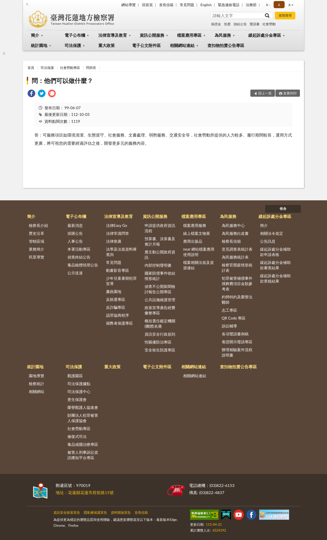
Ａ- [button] (267, 5)
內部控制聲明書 (158, 265)
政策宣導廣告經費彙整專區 (160, 310)
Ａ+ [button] (290, 5)
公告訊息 (267, 241)
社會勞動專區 (70, 68)
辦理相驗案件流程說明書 (237, 352)
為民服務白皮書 (235, 233)
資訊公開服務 (152, 35)
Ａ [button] (279, 5)
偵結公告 (240, 24)
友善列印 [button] (290, 93)
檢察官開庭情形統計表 (237, 268)
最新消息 (75, 225)
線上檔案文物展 (196, 233)
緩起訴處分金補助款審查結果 (275, 265)
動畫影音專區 (117, 270)
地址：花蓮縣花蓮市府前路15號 (85, 492)
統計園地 (39, 45)
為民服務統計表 (235, 257)
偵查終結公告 (78, 257)
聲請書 (255, 24)
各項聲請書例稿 (235, 334)
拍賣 (227, 24)
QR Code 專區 (234, 318)
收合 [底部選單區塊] (283, 208)
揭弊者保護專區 (119, 323)
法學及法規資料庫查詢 (121, 252)
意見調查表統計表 (237, 249)
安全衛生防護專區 (160, 350)
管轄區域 (36, 241)
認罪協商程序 (117, 315)
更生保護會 (77, 399)
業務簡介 (36, 249)
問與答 (91, 68)
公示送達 (75, 273)
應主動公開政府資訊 (160, 255)
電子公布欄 (75, 35)
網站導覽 (128, 5)
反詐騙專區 (115, 307)
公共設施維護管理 (160, 299)
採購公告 (75, 233)
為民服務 (223, 35)
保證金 (216, 24)
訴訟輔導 (229, 326)
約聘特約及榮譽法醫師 (237, 299)
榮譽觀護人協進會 (82, 407)
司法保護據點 (78, 383)
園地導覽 (36, 375)
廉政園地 (113, 291)
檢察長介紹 (38, 225)
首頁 (31, 68)
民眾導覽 (36, 257)
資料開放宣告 (121, 512)
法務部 (251, 5)
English (206, 5)
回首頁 (147, 5)
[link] (31, 94)
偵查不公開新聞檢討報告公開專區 (160, 289)
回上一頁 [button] (265, 93)
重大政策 (106, 45)
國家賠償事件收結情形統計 (160, 276)
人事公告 (75, 241)
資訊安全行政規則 (160, 334)
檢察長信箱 (231, 241)
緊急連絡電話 (228, 5)
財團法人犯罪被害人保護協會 (82, 418)
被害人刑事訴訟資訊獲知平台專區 (82, 455)
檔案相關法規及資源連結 (198, 265)
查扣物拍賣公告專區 (225, 45)
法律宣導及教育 (112, 35)
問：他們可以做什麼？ (62, 80)
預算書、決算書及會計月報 (160, 241)
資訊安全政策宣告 (66, 512)
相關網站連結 (182, 45)
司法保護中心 (78, 391)
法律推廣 (113, 241)
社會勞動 (269, 24)
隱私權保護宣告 (95, 512)
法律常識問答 (117, 233)
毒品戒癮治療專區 (82, 444)
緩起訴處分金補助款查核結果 (275, 278)
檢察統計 (36, 383)
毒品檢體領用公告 (82, 265)
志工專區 (229, 310)
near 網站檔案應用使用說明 (199, 252)
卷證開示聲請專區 (237, 341)
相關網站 (36, 391)
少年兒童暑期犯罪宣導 (121, 281)
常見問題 (187, 5)
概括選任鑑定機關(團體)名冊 (160, 323)
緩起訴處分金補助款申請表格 (275, 252)
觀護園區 (75, 375)
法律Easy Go (116, 225)
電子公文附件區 (146, 45)
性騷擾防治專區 (158, 342)
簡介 (35, 35)
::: (27, 4)
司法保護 (73, 45)
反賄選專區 (115, 299)
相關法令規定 (271, 233)
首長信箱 (166, 5)
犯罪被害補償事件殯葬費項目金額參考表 (237, 283)
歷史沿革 (36, 233)
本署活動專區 (78, 249)
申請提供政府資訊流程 (160, 228)
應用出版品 (192, 241)
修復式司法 (77, 436)
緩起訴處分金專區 (264, 35)
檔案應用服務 (194, 225)
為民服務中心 (233, 225)
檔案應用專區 (189, 35)
